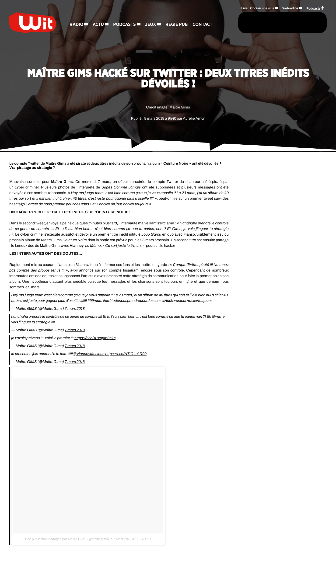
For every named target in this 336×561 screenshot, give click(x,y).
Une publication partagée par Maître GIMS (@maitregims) (67, 539)
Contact (202, 24)
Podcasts (124, 24)
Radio (76, 24)
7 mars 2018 (75, 308)
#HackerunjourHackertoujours (187, 301)
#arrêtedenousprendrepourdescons (132, 301)
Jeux (150, 24)
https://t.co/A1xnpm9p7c (95, 338)
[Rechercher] (225, 22)
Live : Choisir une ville (257, 8)
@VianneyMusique (89, 354)
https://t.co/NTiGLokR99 (126, 354)
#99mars (95, 301)
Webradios (290, 8)
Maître (62, 182)
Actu (98, 24)
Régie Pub (176, 24)
